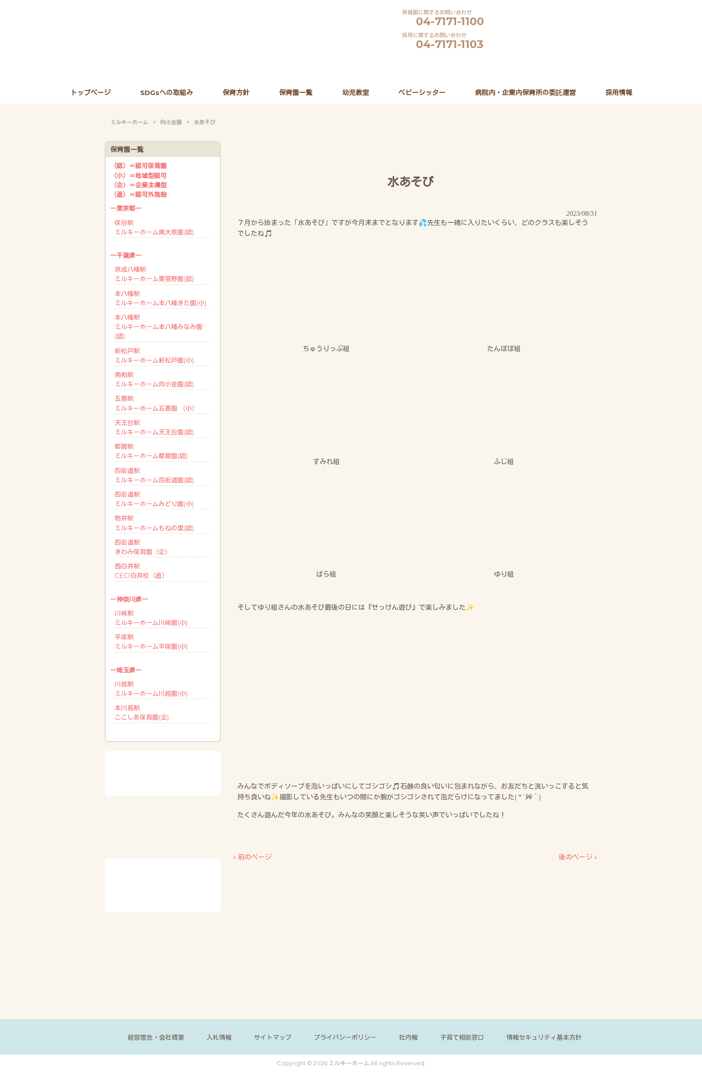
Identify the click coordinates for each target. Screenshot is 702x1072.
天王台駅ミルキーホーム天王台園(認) (154, 427)
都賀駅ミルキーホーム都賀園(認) (151, 451)
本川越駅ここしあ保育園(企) (142, 712)
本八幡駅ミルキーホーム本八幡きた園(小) (160, 298)
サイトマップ (272, 1037)
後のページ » (578, 856)
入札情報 (218, 1037)
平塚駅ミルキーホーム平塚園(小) (151, 642)
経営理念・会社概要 (156, 1037)
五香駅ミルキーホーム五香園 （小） (156, 403)
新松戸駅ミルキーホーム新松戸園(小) (154, 356)
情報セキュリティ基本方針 (544, 1037)
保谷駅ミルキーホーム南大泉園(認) (154, 227)
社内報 (408, 1037)
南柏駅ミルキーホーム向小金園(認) (154, 379)
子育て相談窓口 (462, 1037)
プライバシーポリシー (345, 1037)
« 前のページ (252, 856)
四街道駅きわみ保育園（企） (143, 547)
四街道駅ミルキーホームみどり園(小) (154, 499)
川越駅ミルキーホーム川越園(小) (151, 689)
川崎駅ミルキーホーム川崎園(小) (151, 618)
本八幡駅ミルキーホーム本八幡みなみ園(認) (158, 326)
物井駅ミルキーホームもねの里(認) (154, 523)
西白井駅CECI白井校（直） (141, 571)
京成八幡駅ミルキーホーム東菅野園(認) (154, 274)
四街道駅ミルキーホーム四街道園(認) (154, 475)
